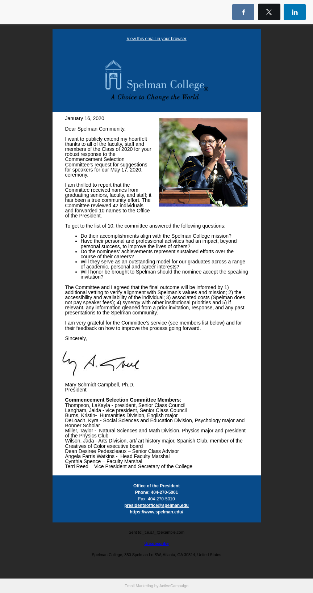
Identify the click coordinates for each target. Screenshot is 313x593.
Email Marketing (139, 586)
